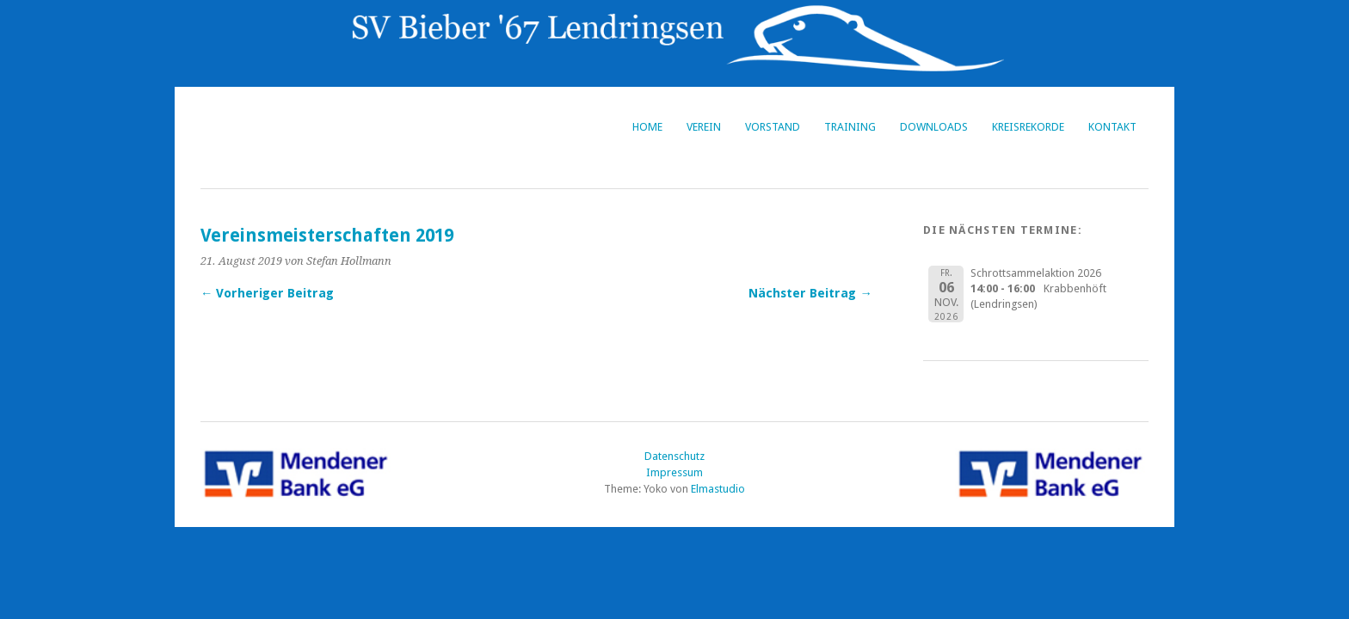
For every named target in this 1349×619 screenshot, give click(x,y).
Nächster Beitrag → (810, 293)
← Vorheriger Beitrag (267, 293)
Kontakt (1112, 126)
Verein (704, 126)
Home (647, 126)
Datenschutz (674, 456)
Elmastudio (718, 488)
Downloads (934, 126)
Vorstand (772, 126)
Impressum (674, 472)
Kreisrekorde (1028, 126)
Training (850, 126)
